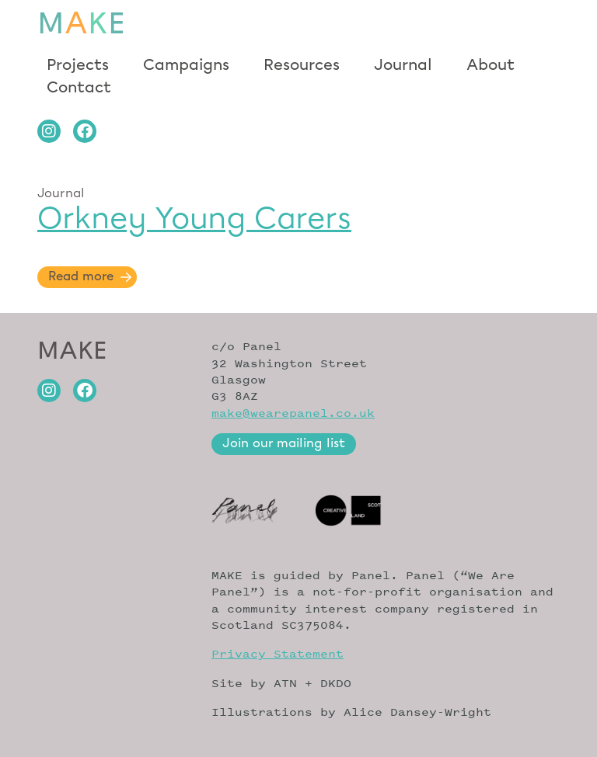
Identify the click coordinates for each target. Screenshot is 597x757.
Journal (403, 65)
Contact (79, 86)
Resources (302, 65)
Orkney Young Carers (194, 218)
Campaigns (186, 65)
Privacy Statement (277, 653)
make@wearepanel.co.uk (293, 413)
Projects (78, 65)
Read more (80, 276)
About (490, 65)
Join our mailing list (283, 443)
